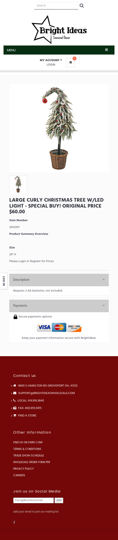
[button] (51, 60)
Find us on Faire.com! (28, 442)
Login (51, 64)
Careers (19, 475)
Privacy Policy (23, 469)
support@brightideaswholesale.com (44, 393)
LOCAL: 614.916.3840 (28, 400)
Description (59, 280)
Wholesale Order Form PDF (31, 462)
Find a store (24, 415)
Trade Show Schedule (28, 455)
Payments (59, 305)
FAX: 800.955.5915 (27, 408)
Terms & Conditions (27, 449)
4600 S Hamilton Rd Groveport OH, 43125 (45, 385)
